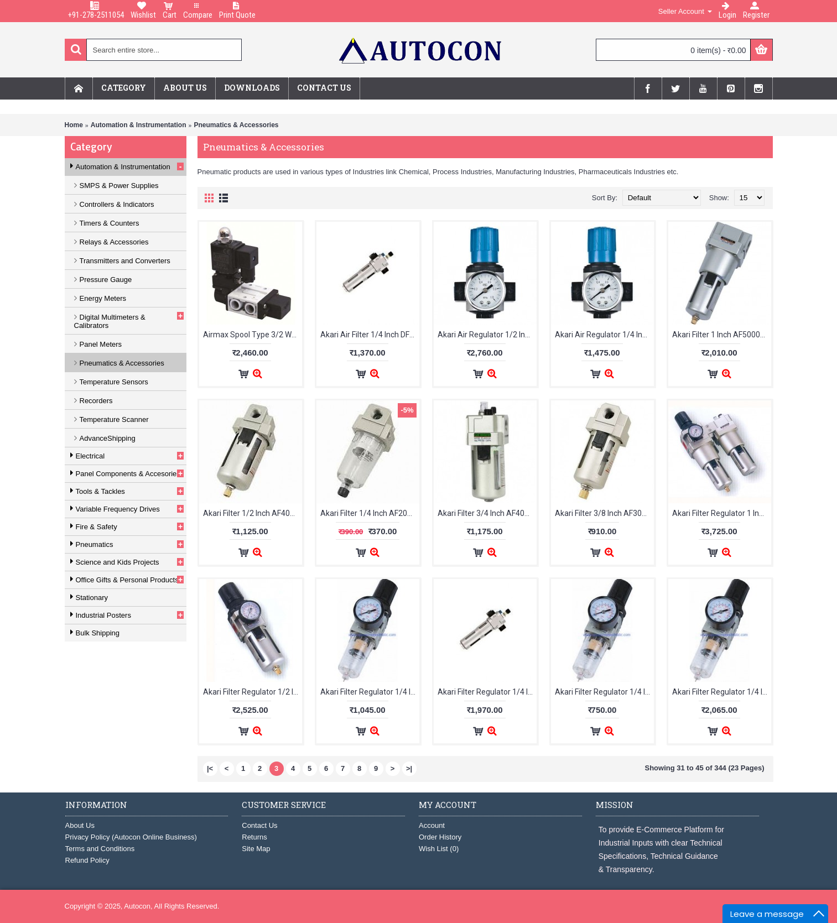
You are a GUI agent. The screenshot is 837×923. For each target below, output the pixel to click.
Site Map (256, 848)
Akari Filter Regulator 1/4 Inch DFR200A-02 (487, 691)
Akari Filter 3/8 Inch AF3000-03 (604, 513)
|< (210, 768)
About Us (80, 825)
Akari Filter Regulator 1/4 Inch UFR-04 (721, 691)
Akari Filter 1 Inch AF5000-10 (721, 334)
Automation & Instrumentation (138, 125)
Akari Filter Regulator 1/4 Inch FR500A (604, 691)
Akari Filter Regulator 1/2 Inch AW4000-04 (252, 691)
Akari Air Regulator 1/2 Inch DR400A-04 (487, 334)
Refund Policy (87, 860)
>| (409, 768)
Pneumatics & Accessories (236, 125)
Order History (440, 837)
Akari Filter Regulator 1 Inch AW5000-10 (721, 513)
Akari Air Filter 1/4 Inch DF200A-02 (369, 334)
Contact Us (259, 825)
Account (432, 825)
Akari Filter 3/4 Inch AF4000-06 (487, 513)
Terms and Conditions (100, 848)
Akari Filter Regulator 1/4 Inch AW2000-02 (369, 691)
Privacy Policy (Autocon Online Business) (131, 837)
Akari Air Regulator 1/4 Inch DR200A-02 (604, 334)
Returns (254, 837)
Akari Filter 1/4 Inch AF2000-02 (369, 513)
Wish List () (439, 848)
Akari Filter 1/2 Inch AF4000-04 (252, 513)
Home (74, 125)
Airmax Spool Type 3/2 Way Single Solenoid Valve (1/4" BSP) (252, 334)
